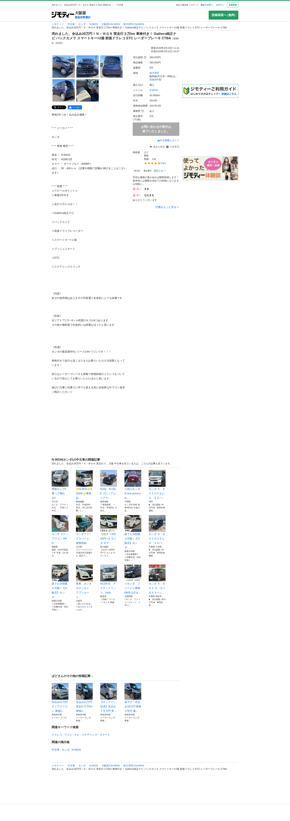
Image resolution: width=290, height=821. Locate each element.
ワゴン (68, 734)
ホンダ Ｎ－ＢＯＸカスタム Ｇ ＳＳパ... (157, 484)
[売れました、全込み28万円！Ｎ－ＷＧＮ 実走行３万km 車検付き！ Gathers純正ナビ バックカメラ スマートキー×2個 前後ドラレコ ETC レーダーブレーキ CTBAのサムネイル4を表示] (64, 90)
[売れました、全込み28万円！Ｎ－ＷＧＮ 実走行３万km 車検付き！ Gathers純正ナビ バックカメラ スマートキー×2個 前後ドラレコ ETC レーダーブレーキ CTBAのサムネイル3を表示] (111, 66)
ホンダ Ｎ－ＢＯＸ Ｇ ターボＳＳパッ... (157, 579)
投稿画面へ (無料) (223, 15)
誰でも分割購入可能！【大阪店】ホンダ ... (132, 532)
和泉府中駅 (155, 79)
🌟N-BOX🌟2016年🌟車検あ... (84, 484)
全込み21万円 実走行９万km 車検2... (84, 697)
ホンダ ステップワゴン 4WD (60, 529)
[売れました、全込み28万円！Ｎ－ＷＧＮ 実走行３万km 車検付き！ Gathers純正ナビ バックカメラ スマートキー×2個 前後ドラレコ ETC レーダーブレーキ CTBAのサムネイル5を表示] (87, 90)
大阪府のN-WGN (111, 24)
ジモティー (58, 24)
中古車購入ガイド (168, 140)
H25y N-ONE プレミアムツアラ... (108, 484)
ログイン (220, 5)
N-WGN (93, 24)
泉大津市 (154, 73)
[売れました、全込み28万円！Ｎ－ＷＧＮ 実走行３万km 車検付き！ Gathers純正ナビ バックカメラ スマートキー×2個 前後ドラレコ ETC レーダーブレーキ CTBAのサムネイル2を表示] (87, 66)
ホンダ (82, 24)
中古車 (71, 24)
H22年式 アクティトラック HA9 (108, 579)
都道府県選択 (83, 17)
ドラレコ (57, 734)
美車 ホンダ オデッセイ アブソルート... (84, 582)
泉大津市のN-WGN (133, 24)
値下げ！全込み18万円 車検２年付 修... (132, 697)
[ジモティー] (63, 15)
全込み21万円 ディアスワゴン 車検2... (60, 697)
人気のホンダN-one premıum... (132, 484)
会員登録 (233, 5)
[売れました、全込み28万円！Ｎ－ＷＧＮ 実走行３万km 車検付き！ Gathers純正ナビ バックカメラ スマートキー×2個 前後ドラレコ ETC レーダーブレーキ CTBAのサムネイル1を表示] (64, 66)
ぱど (146, 152)
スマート (105, 734)
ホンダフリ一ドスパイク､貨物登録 (84, 529)
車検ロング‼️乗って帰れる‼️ (60, 484)
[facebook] (75, 107)
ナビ (76, 734)
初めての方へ (207, 5)
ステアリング (89, 734)
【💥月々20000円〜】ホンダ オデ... (108, 529)
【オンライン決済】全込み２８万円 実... (108, 697)
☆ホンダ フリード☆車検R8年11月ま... (132, 579)
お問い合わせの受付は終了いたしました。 (156, 129)
